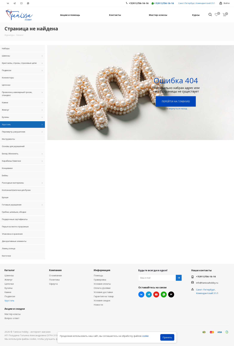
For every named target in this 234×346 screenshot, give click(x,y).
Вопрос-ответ (11, 318)
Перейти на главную (176, 101)
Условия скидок (102, 300)
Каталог (9, 270)
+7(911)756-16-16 (162, 3)
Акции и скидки (14, 308)
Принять (167, 337)
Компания (55, 270)
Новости (98, 304)
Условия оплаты (102, 283)
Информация (102, 270)
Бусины (8, 287)
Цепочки (9, 283)
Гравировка (100, 279)
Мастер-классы (12, 313)
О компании (55, 275)
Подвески (9, 296)
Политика (54, 279)
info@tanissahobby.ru (207, 282)
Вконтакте (7, 3)
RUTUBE (34, 3)
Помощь (98, 275)
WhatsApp (28, 3)
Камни (7, 292)
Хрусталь (9, 300)
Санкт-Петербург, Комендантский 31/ (196, 3)
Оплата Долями (102, 287)
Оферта (53, 283)
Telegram (14, 3)
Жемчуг (8, 279)
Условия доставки (103, 292)
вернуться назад (178, 108)
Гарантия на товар (104, 296)
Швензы (9, 275)
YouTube (21, 3)
